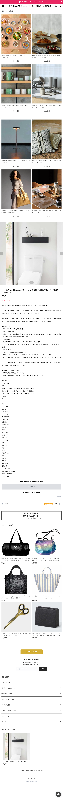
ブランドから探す (6, 682)
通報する (59, 497)
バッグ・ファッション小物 (8, 688)
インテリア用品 (5, 705)
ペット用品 (4, 722)
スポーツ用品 (5, 716)
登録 (43, 669)
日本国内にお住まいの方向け (31, 492)
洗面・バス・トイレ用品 (7, 699)
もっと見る (16, 61)
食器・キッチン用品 (6, 693)
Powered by (31, 781)
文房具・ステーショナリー (8, 710)
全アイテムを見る (31, 652)
